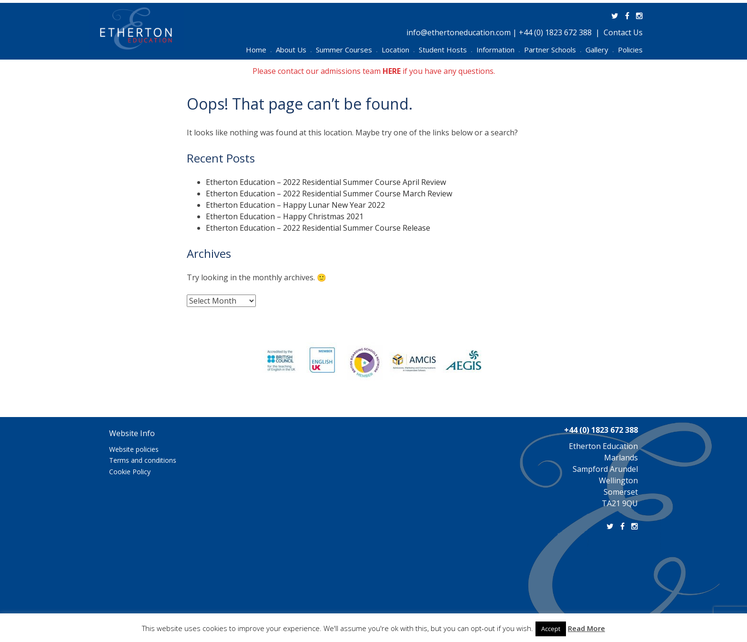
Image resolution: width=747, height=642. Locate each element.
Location (398, 49)
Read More (586, 628)
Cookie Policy (130, 471)
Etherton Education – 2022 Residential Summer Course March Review (329, 193)
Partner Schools (552, 49)
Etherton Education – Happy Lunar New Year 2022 (295, 205)
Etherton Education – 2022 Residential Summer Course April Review (326, 182)
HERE (392, 71)
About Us (294, 49)
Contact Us (623, 32)
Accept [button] (550, 628)
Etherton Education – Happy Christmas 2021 (284, 216)
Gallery (599, 49)
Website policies (134, 449)
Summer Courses (346, 49)
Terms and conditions (142, 460)
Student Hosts (445, 49)
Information (498, 49)
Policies (630, 49)
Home (259, 49)
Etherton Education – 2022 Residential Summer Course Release (318, 228)
